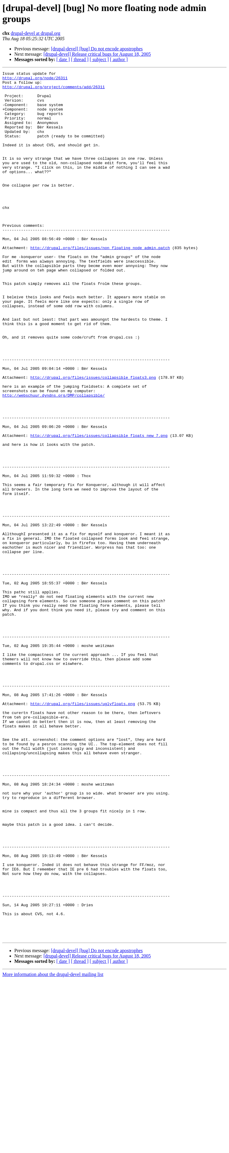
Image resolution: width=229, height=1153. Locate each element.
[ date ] (63, 59)
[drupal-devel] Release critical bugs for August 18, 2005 (97, 54)
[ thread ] (80, 59)
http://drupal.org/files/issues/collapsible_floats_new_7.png (99, 508)
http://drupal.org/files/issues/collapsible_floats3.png (93, 439)
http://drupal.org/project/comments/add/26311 (53, 90)
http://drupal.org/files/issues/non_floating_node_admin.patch (100, 283)
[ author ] (119, 59)
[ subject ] (99, 59)
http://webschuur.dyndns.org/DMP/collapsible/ (53, 460)
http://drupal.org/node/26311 (34, 79)
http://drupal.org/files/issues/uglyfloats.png (82, 830)
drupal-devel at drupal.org (35, 33)
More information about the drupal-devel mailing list (52, 1147)
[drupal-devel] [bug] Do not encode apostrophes (97, 48)
